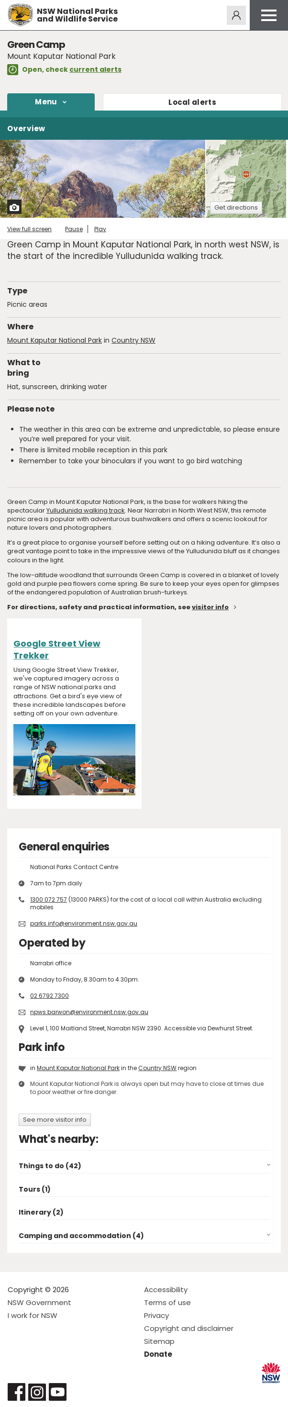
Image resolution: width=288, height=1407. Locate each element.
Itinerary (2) (41, 1212)
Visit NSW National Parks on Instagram (37, 1392)
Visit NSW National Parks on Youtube (57, 1392)
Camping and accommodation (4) (81, 1235)
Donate (158, 1354)
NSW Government (39, 1302)
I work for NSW (32, 1315)
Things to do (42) (50, 1166)
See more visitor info (55, 1119)
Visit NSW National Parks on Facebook (16, 1392)
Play (100, 229)
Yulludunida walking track (85, 510)
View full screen (29, 229)
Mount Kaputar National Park (54, 340)
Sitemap (159, 1341)
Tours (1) (35, 1189)
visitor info (210, 607)
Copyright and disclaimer (188, 1328)
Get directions (236, 207)
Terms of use (167, 1302)
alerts (192, 102)
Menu (46, 102)
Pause (74, 229)
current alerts (95, 69)
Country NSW (133, 340)
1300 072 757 (48, 899)
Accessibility (166, 1289)
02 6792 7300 (49, 996)
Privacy (156, 1315)
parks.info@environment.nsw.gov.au (83, 923)
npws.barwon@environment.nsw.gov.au (89, 1012)
